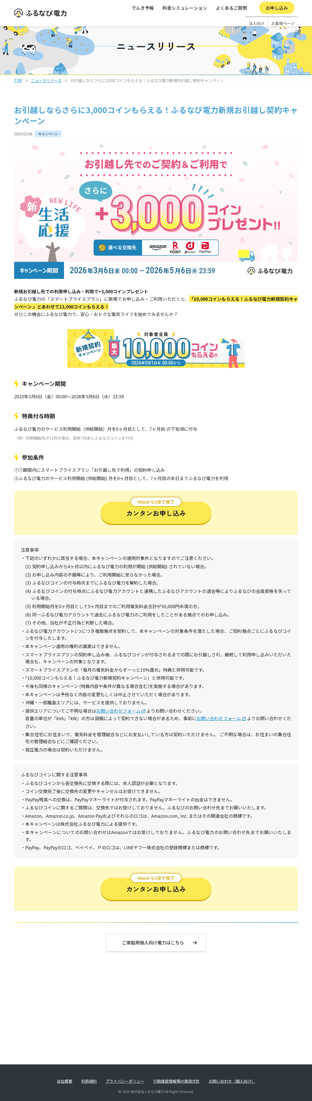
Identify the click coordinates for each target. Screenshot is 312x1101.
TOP (18, 91)
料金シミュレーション (185, 20)
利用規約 (89, 1081)
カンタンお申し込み (156, 521)
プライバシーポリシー (125, 1081)
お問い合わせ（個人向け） (232, 1081)
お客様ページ (283, 7)
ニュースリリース (46, 91)
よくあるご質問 (231, 20)
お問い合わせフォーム (118, 721)
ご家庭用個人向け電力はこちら (159, 953)
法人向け (256, 7)
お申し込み (277, 20)
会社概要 (64, 1081)
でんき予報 (143, 20)
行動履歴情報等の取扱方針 (176, 1081)
